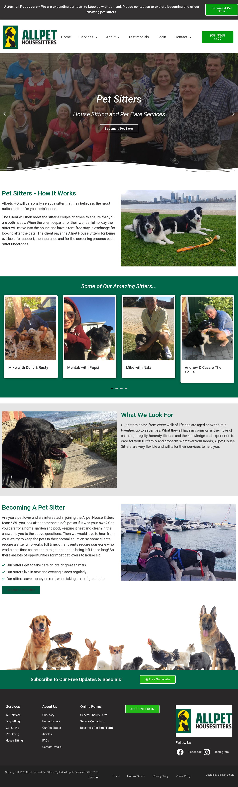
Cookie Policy (183, 776)
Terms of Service (136, 776)
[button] (4, 113)
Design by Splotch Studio (220, 774)
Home (66, 37)
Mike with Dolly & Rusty (28, 367)
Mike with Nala (138, 367)
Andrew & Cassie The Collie (203, 369)
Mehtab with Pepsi (83, 367)
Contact (183, 37)
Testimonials (138, 37)
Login (162, 37)
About (113, 37)
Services (88, 37)
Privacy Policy (160, 776)
